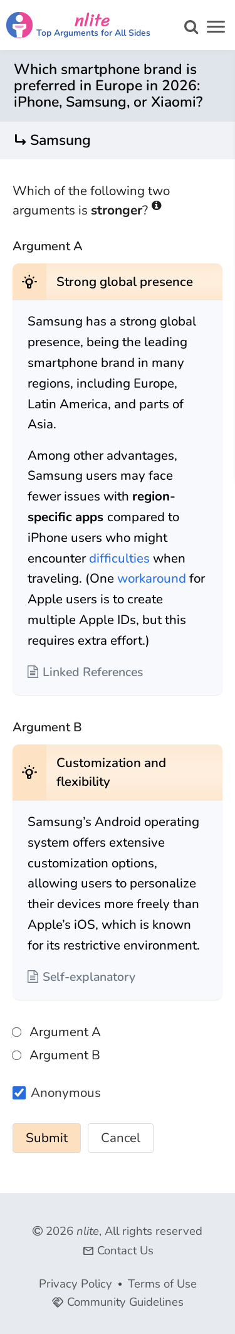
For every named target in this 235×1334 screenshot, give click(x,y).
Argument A (57, 1031)
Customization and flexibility (111, 772)
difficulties (119, 558)
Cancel (120, 1137)
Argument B (56, 1055)
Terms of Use (162, 1284)
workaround (151, 578)
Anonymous (66, 1093)
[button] (216, 28)
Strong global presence (124, 281)
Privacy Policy (75, 1284)
